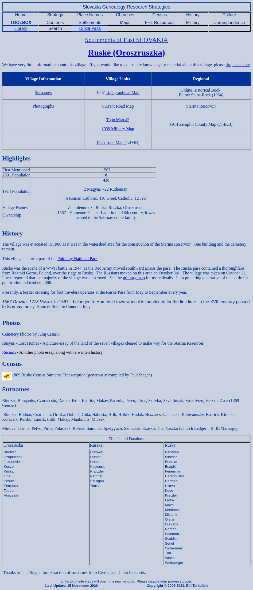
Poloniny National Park (77, 258)
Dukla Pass (90, 28)
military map (134, 278)
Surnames (16, 389)
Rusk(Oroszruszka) (126, 52)
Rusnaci (9, 352)
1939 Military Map (118, 129)
